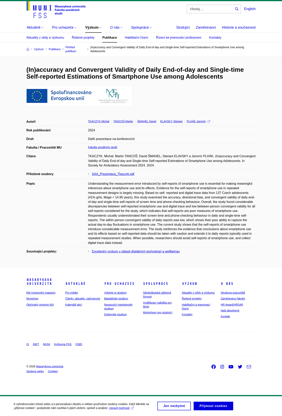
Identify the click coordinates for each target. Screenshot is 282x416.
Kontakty (215, 37)
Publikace (109, 37)
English (250, 9)
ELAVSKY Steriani (171, 121)
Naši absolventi (230, 310)
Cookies (53, 371)
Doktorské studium (115, 314)
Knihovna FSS (63, 344)
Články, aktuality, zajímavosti (82, 298)
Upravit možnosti (121, 409)
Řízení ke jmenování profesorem (178, 37)
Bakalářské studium (116, 298)
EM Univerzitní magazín (41, 292)
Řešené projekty (83, 37)
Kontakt (225, 316)
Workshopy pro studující (157, 312)
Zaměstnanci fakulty (233, 298)
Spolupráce (155, 284)
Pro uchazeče (119, 284)
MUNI (46, 344)
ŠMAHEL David (146, 121)
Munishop (32, 298)
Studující (183, 27)
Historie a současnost (239, 27)
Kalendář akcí (73, 304)
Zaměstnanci (206, 27)
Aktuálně (75, 284)
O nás (227, 284)
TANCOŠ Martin (123, 121)
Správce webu (35, 371)
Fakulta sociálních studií (102, 147)
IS (27, 344)
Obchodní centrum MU (40, 304)
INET (36, 344)
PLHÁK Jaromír (198, 121)
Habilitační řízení (136, 37)
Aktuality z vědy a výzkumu (45, 37)
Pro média (71, 292)
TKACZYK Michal (98, 121)
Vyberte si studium (115, 292)
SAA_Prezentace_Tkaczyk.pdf (113, 174)
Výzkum (189, 284)
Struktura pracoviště (233, 292)
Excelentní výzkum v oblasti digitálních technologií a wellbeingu (136, 251)
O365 (78, 344)
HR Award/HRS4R (232, 304)
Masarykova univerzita (39, 282)
